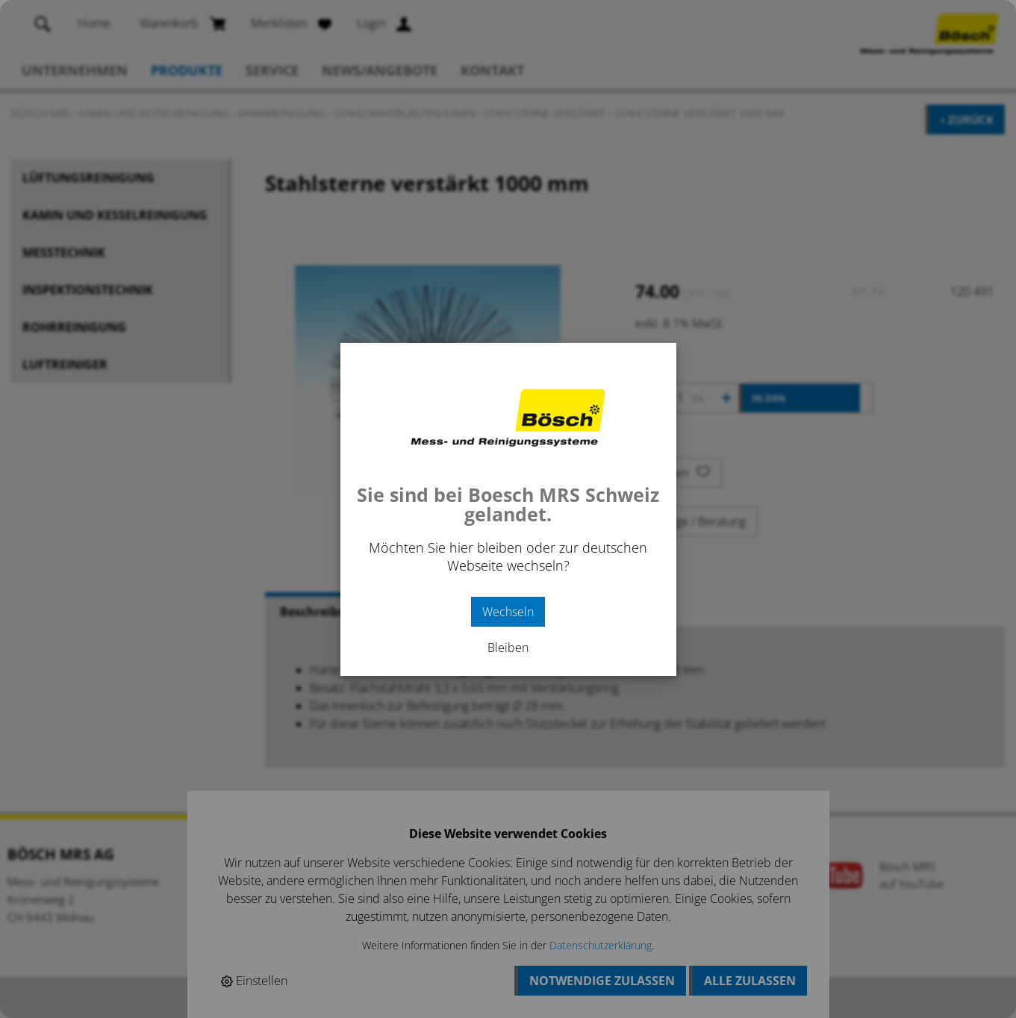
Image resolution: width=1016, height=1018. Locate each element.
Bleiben (508, 648)
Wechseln (508, 611)
